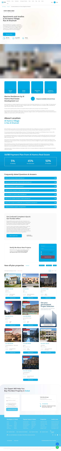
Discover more (12, 297)
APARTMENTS (42, 265)
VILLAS (55, 265)
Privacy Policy (10, 404)
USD (52, 270)
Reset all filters (19, 270)
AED (50, 270)
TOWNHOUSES (49, 265)
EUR (55, 270)
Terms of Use (51, 252)
